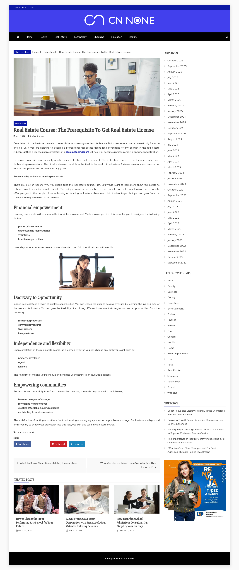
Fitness (171, 325)
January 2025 (175, 111)
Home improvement (178, 353)
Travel (170, 387)
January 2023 (175, 240)
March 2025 (174, 99)
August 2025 (174, 71)
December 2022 (176, 245)
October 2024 (175, 127)
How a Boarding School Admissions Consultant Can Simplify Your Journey (132, 522)
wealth (32, 432)
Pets (170, 364)
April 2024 (173, 161)
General (171, 336)
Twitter (40, 444)
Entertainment (175, 308)
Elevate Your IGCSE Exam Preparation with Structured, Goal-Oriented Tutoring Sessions (86, 522)
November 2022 (176, 251)
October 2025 (175, 60)
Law (169, 359)
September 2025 (177, 66)
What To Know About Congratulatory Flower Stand (48, 462)
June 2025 (173, 83)
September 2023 (177, 195)
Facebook (22, 444)
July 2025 (172, 77)
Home (29, 36)
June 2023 (173, 212)
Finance (171, 319)
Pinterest (58, 444)
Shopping (99, 36)
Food (170, 331)
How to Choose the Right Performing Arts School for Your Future (34, 522)
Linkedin (77, 444)
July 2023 (172, 206)
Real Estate (60, 36)
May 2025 (173, 88)
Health (43, 36)
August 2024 (174, 139)
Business (172, 291)
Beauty (133, 36)
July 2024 (172, 144)
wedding (172, 392)
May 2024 (173, 155)
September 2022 (177, 262)
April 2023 (173, 223)
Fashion (171, 314)
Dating (171, 297)
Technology (80, 36)
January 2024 (175, 178)
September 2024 (177, 133)
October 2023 (175, 189)
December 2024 (176, 116)
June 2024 (173, 150)
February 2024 (175, 172)
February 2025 (175, 105)
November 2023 (176, 184)
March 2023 (174, 228)
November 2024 (176, 122)
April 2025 (173, 94)
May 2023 (173, 217)
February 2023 (175, 234)
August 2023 (174, 200)
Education (116, 36)
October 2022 (175, 256)
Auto (170, 280)
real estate (23, 432)
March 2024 (174, 167)
